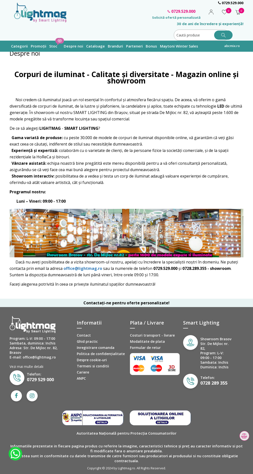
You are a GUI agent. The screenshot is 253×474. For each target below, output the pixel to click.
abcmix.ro (232, 46)
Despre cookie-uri (92, 360)
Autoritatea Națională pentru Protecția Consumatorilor (126, 433)
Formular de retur (145, 347)
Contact (84, 335)
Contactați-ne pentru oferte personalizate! (126, 303)
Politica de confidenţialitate (101, 353)
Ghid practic (87, 341)
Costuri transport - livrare (152, 335)
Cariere (83, 372)
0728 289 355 (213, 383)
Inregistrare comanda (95, 347)
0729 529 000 (40, 379)
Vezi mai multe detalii (26, 366)
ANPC (81, 378)
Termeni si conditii (93, 366)
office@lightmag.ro (82, 268)
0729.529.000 (230, 2)
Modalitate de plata (147, 341)
